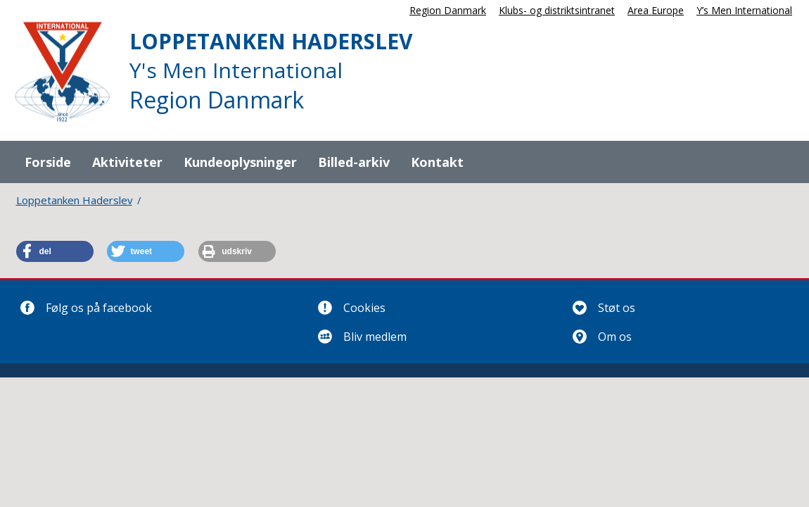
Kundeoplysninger (240, 162)
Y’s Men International (744, 10)
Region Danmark (447, 10)
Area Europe (656, 10)
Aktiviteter (127, 162)
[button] (55, 251)
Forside (48, 162)
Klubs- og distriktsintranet (557, 10)
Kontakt (437, 162)
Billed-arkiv (354, 162)
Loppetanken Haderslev (74, 200)
